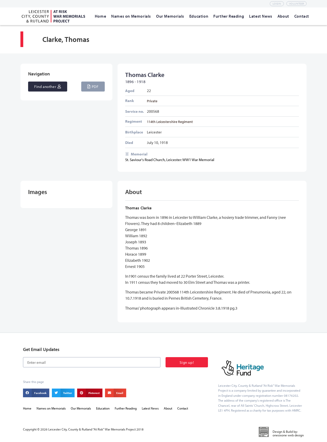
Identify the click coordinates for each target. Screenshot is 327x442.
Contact (182, 408)
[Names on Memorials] (131, 16)
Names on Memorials (51, 408)
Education (103, 408)
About (168, 408)
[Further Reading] (228, 16)
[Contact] (301, 16)
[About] (283, 16)
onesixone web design (288, 435)
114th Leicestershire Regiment (170, 121)
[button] (92, 87)
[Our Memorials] (170, 16)
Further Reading (126, 408)
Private (152, 100)
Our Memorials (81, 408)
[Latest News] (260, 16)
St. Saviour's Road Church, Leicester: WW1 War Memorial (169, 159)
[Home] (100, 16)
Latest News (150, 408)
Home (27, 408)
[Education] (198, 16)
